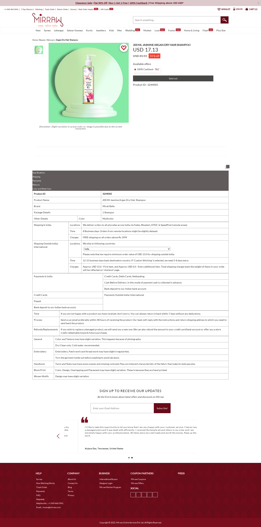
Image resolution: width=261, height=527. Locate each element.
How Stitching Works (45, 483)
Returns (36, 184)
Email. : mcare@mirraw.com (48, 507)
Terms (70, 491)
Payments (37, 180)
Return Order (62, 9)
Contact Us (72, 483)
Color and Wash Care (42, 188)
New (38, 30)
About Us (72, 479)
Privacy (71, 495)
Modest (147, 30)
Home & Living (191, 30)
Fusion (174, 30)
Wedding (132, 30)
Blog (70, 487)
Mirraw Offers (137, 483)
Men (119, 30)
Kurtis (89, 30)
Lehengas (59, 30)
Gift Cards (106, 9)
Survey (73, 9)
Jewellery (101, 30)
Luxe (160, 30)
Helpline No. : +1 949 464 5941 (49, 503)
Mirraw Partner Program (110, 487)
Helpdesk (40, 499)
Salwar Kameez (75, 30)
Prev (59, 436)
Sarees (47, 30)
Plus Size (220, 30)
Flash (208, 30)
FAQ (38, 495)
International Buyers (108, 479)
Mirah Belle (108, 206)
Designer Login (106, 483)
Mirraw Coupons (138, 479)
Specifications (39, 172)
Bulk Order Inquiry (86, 9)
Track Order (50, 9)
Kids (111, 30)
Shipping (36, 176)
